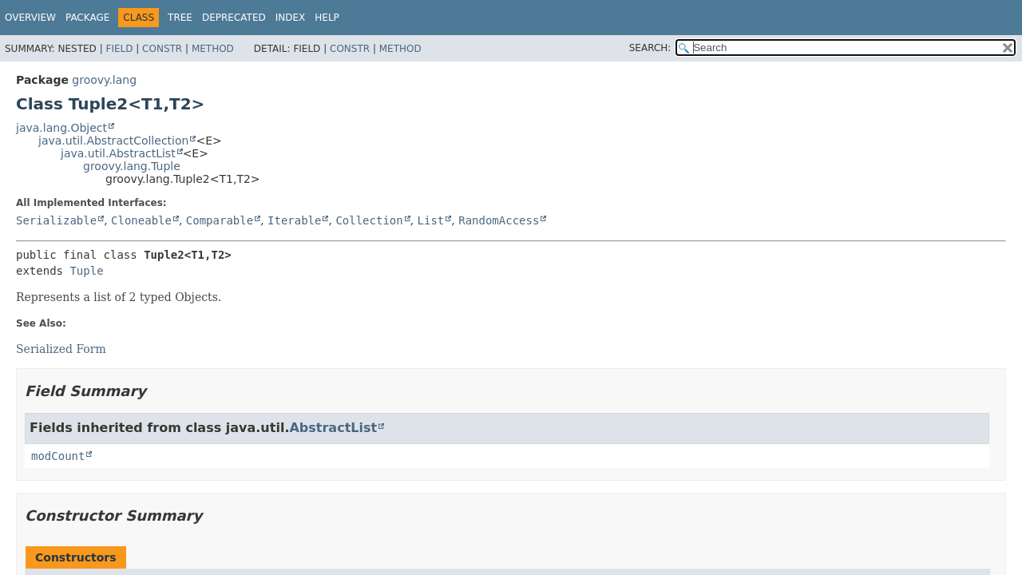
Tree (180, 17)
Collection (368, 220)
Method (213, 48)
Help (327, 17)
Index (290, 17)
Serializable (56, 220)
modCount (58, 456)
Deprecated (234, 17)
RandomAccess (498, 220)
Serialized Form (61, 349)
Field (119, 48)
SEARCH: (650, 48)
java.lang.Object (61, 127)
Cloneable (141, 220)
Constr (162, 48)
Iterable (294, 220)
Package (87, 17)
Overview (30, 17)
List (431, 220)
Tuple (86, 270)
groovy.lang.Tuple (131, 166)
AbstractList (333, 427)
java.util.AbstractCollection (113, 140)
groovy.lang (104, 79)
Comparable (219, 220)
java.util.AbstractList (118, 153)
